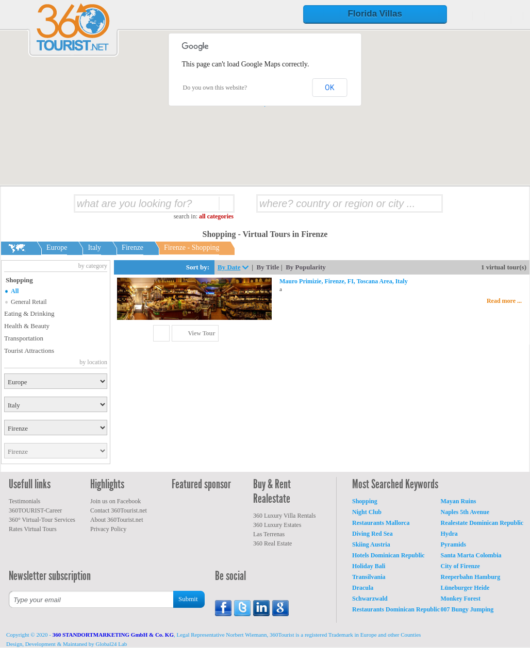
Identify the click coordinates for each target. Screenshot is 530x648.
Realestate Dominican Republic (482, 522)
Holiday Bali (368, 566)
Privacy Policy (108, 529)
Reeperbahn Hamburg (471, 577)
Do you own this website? (215, 87)
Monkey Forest (461, 598)
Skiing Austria (371, 544)
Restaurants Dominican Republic (396, 609)
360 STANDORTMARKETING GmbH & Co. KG (113, 635)
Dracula (362, 587)
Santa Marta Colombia (471, 555)
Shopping (364, 501)
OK (329, 87)
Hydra (449, 533)
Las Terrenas (269, 534)
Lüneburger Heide (465, 587)
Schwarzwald (370, 598)
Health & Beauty (26, 326)
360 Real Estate (272, 543)
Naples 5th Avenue (465, 512)
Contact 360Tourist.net (118, 510)
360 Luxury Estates (277, 524)
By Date (229, 267)
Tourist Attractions (29, 350)
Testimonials (24, 501)
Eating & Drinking (29, 313)
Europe (56, 247)
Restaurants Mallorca (380, 522)
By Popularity (306, 267)
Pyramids (453, 544)
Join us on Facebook (115, 501)
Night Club (367, 512)
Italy (94, 247)
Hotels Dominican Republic (388, 555)
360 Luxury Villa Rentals (284, 515)
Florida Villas (374, 14)
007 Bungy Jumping (467, 609)
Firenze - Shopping (191, 247)
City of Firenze (460, 566)
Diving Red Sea (372, 533)
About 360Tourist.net (116, 519)
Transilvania (368, 577)
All (15, 291)
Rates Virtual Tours (33, 529)
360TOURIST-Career (35, 510)
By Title (268, 267)
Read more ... (504, 300)
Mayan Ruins (458, 501)
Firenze (132, 247)
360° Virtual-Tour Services (42, 519)
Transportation (23, 338)
